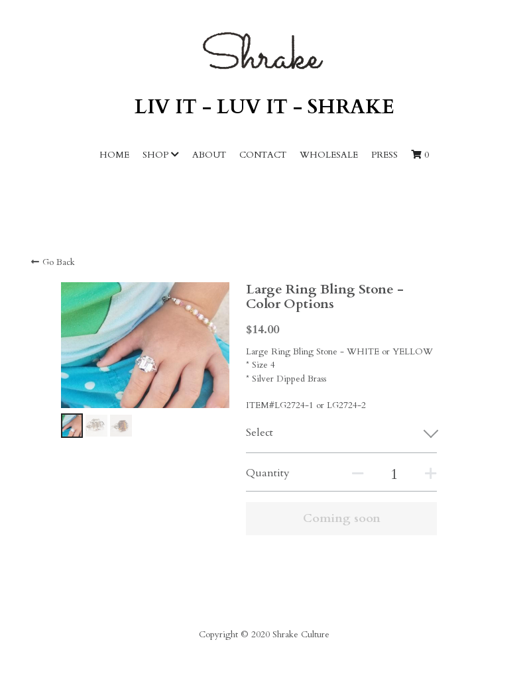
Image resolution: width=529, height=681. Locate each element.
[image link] (264, 50)
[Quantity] (394, 474)
